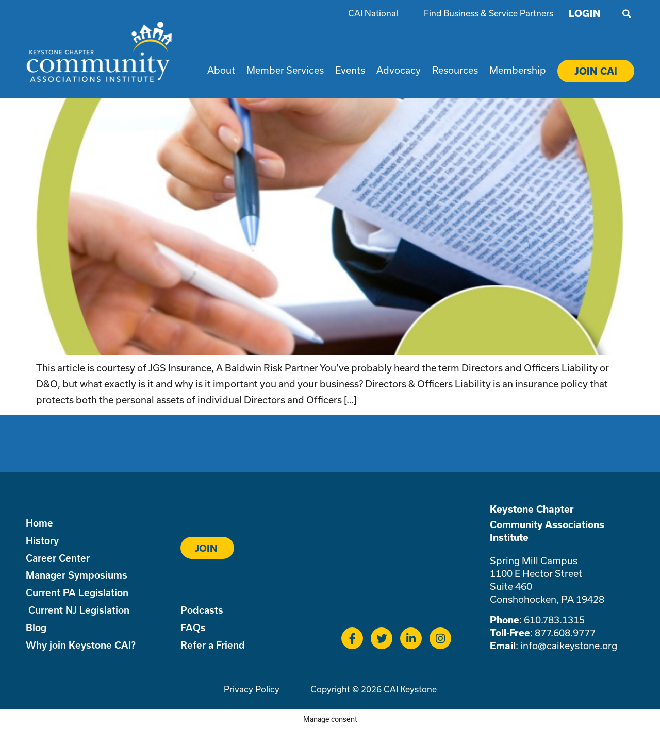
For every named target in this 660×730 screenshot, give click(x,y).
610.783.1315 (554, 619)
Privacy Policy (251, 689)
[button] (626, 14)
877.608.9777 (565, 632)
